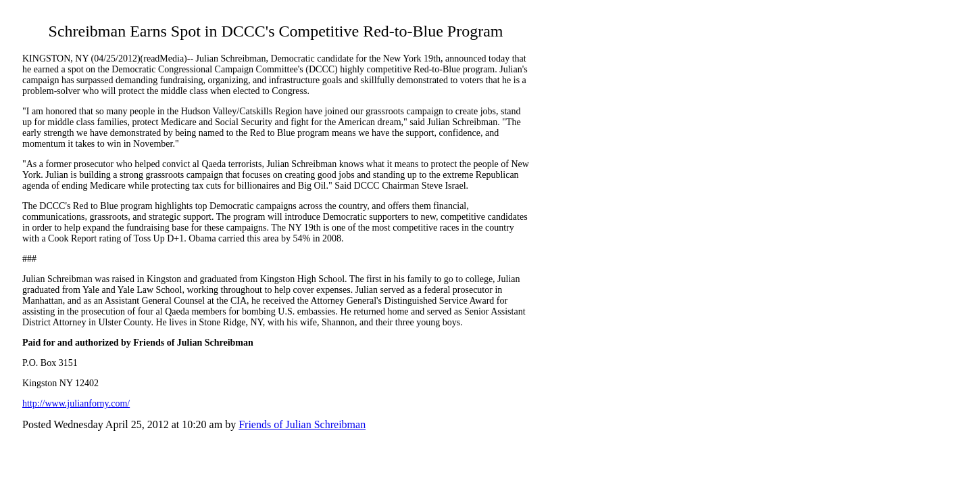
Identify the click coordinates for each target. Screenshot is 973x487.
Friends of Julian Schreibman (302, 424)
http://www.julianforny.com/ (76, 403)
